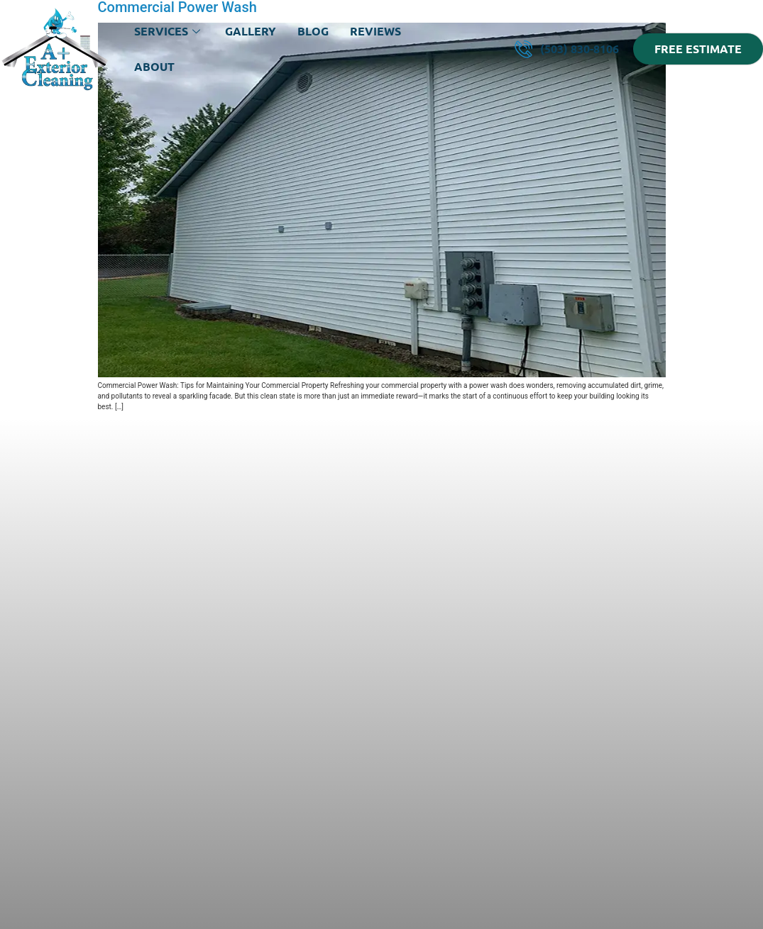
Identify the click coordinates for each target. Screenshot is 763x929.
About (154, 66)
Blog (313, 30)
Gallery (250, 30)
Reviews (375, 30)
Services (169, 30)
